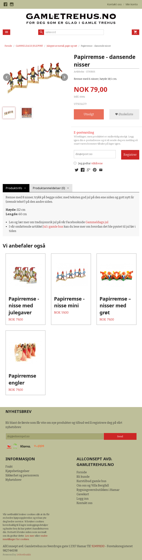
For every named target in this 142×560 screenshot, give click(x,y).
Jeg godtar (84, 163)
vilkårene (97, 163)
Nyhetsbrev (13, 480)
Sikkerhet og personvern (22, 475)
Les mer (30, 535)
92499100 (98, 546)
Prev (10, 76)
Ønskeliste (124, 114)
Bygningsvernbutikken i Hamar (98, 490)
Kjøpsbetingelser (17, 471)
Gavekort (83, 494)
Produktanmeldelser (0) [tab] (49, 188)
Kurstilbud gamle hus (91, 481)
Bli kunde (83, 476)
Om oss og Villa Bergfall (93, 485)
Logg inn (83, 498)
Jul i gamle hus (53, 226)
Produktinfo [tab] (14, 188)
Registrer (130, 154)
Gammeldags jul (97, 222)
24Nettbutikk (24, 554)
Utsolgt (89, 114)
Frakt (9, 466)
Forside (8, 46)
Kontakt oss (84, 503)
